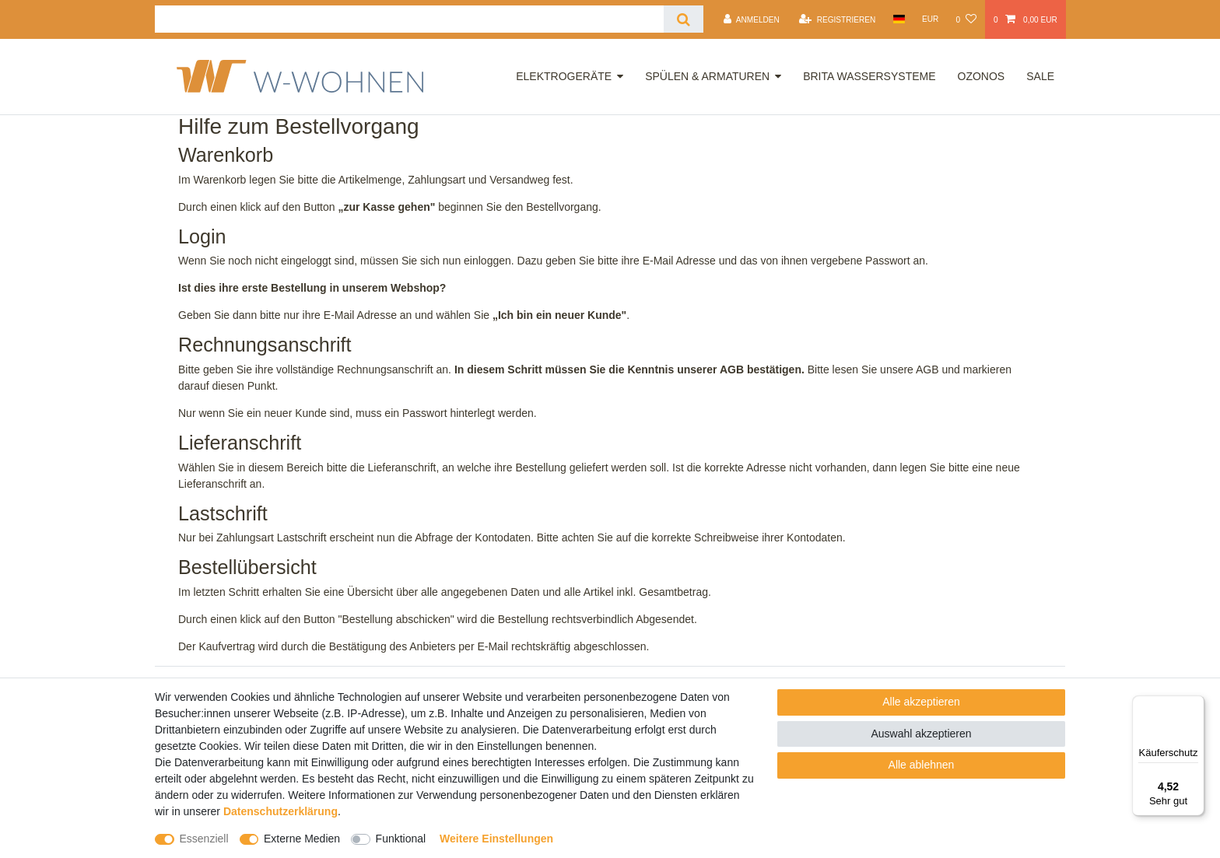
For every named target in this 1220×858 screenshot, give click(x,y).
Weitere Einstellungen (496, 838)
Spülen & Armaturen (707, 76)
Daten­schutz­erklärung (280, 811)
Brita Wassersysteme (869, 76)
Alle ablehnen (922, 764)
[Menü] (1195, 704)
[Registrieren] (837, 19)
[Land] (898, 19)
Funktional (401, 838)
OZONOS (981, 76)
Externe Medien (302, 838)
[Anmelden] (751, 19)
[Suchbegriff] (409, 19)
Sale (1040, 76)
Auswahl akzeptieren (921, 733)
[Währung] (930, 19)
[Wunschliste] (965, 19)
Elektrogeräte (564, 76)
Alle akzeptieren (921, 701)
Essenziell (204, 838)
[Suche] (683, 19)
